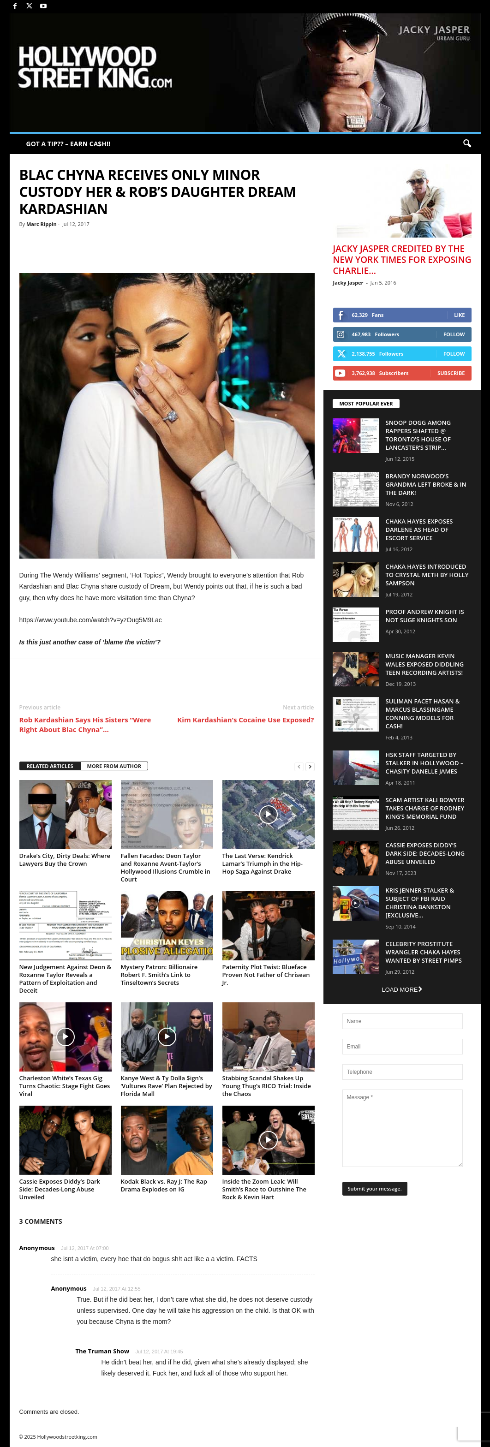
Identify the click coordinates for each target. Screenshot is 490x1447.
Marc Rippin (41, 223)
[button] (467, 144)
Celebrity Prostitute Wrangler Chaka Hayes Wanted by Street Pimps (424, 952)
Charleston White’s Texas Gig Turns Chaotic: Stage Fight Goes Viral (64, 1086)
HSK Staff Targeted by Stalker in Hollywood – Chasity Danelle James (425, 762)
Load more (402, 989)
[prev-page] (299, 766)
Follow (454, 334)
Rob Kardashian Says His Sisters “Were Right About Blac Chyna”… (85, 724)
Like (459, 314)
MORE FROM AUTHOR (114, 765)
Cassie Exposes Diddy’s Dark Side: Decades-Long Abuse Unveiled (60, 1189)
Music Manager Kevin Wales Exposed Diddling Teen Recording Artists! (425, 664)
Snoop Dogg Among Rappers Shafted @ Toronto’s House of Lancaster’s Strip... (418, 435)
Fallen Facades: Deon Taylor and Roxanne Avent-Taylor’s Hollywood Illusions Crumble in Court (165, 867)
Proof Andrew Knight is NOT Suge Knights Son (425, 615)
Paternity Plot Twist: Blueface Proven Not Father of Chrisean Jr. (266, 975)
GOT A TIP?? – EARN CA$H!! (68, 143)
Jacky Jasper (348, 282)
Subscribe (451, 372)
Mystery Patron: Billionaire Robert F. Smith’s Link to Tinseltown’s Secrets (159, 975)
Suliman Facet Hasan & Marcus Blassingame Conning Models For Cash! (423, 713)
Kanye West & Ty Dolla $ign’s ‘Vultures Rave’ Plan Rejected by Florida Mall (166, 1086)
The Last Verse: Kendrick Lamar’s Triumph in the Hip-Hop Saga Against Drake (262, 863)
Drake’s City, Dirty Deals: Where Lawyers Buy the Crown (65, 860)
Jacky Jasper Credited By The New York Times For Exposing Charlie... (402, 260)
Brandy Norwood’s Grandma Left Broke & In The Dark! (426, 484)
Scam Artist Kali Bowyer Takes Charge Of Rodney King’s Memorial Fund (425, 808)
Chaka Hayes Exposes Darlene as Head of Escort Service (419, 529)
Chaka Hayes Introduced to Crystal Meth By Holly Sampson (427, 574)
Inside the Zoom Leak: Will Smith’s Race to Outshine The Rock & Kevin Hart (264, 1189)
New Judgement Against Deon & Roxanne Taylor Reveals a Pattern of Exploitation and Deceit (65, 978)
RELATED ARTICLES (50, 765)
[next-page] (310, 766)
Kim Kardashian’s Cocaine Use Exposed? (245, 719)
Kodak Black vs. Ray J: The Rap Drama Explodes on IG (164, 1185)
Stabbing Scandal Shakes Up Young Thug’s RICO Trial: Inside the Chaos (266, 1086)
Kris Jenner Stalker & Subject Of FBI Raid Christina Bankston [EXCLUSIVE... (420, 902)
